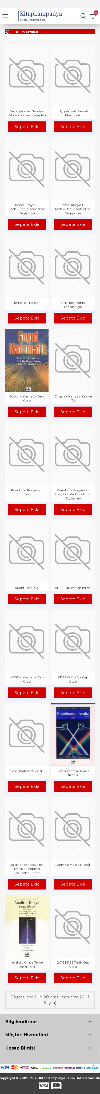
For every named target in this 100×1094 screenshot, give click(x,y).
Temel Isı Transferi (27, 303)
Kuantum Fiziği (27, 588)
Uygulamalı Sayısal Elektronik (73, 113)
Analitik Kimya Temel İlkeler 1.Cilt (27, 964)
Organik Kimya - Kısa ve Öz (73, 398)
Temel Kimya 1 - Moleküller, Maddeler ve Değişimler (73, 209)
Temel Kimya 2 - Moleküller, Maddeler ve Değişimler (27, 209)
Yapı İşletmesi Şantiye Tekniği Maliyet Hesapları (27, 113)
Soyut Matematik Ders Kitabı (27, 398)
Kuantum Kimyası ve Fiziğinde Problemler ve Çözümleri (73, 494)
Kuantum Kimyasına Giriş (27, 492)
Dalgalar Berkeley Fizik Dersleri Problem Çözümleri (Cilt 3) (27, 869)
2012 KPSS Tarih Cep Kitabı (73, 964)
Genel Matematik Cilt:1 (27, 771)
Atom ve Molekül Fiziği (73, 865)
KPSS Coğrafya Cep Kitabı (73, 679)
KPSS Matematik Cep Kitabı (26, 679)
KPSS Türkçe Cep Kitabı (73, 588)
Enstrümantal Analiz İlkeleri (73, 773)
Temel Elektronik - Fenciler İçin (73, 305)
